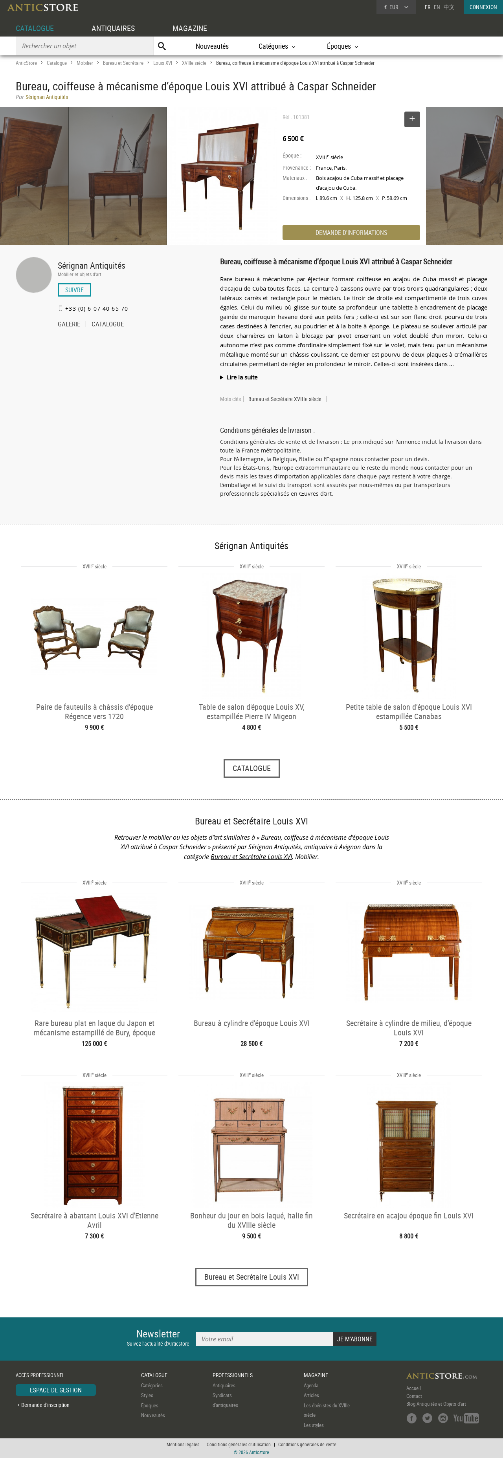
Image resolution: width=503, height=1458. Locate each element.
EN (437, 7)
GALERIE (69, 324)
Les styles (314, 1425)
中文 (449, 7)
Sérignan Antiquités (91, 265)
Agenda (311, 1385)
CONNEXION (483, 7)
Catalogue (57, 62)
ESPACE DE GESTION (56, 1390)
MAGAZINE (190, 28)
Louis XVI (162, 62)
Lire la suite (241, 377)
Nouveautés (212, 46)
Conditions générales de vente (307, 1444)
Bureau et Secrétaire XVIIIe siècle (284, 399)
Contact (414, 1395)
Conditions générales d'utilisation (239, 1444)
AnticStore (26, 62)
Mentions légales (183, 1444)
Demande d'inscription (45, 1405)
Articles (311, 1395)
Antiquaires (224, 1385)
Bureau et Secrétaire (123, 62)
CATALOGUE (35, 28)
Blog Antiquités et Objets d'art (436, 1403)
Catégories (152, 1385)
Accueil (413, 1388)
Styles (147, 1395)
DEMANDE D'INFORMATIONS (351, 232)
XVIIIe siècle (194, 62)
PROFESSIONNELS (233, 1375)
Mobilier (85, 62)
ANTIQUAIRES (113, 28)
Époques (149, 1405)
